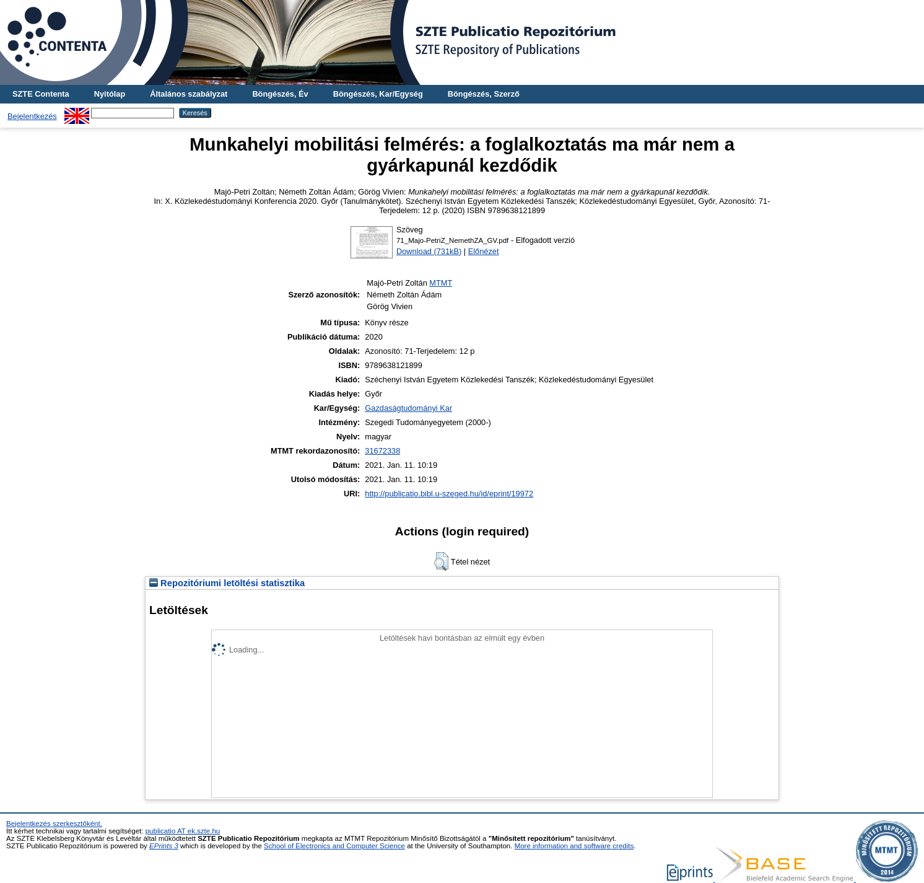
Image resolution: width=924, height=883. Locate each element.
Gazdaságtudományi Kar (408, 408)
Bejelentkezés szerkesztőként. (54, 823)
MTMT (440, 283)
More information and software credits (574, 846)
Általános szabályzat (188, 94)
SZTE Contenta (40, 94)
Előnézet (483, 251)
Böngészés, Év (280, 94)
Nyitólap (109, 94)
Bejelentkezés (32, 116)
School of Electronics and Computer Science (334, 846)
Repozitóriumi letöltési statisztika (227, 583)
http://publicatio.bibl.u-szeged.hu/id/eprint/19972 (449, 493)
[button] (441, 561)
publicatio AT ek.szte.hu (183, 831)
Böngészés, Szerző (484, 94)
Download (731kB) (428, 251)
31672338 (382, 450)
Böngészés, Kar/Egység (378, 94)
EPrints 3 (163, 846)
